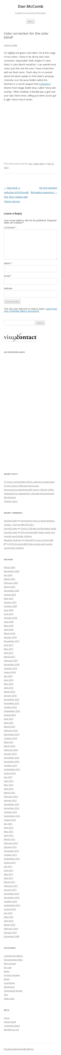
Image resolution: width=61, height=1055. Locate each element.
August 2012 (10, 819)
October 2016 (10, 668)
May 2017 (8, 648)
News (6, 971)
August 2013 (10, 773)
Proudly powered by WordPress (19, 1049)
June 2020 (8, 610)
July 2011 (8, 866)
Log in (7, 1017)
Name (8, 263)
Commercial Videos (13, 955)
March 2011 (9, 882)
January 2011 (10, 889)
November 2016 (11, 664)
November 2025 (11, 571)
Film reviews (10, 963)
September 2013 (12, 769)
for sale (8, 967)
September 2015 (12, 711)
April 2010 (8, 920)
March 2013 (9, 792)
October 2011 (10, 854)
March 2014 (9, 746)
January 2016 (10, 695)
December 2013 (11, 757)
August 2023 (10, 594)
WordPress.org (11, 1029)
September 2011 (12, 858)
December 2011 (11, 850)
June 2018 (8, 621)
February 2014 (11, 749)
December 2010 (11, 893)
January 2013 (10, 800)
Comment (10, 227)
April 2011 (8, 878)
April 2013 (8, 788)
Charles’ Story (11, 501)
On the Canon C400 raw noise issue (21, 485)
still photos (9, 986)
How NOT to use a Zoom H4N (39, 540)
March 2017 (9, 656)
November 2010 (11, 897)
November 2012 (11, 808)
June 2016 (8, 680)
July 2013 (8, 777)
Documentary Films (13, 959)
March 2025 (9, 579)
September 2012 (12, 815)
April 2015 (8, 722)
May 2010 (8, 916)
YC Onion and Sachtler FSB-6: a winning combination (29, 481)
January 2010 (10, 932)
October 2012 (10, 812)
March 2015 (9, 726)
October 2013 (10, 765)
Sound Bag (9, 983)
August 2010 (10, 909)
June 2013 (8, 781)
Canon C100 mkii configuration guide (38, 528)
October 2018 (10, 617)
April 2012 (8, 835)
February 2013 (11, 796)
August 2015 (10, 714)
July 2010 (8, 913)
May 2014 (8, 742)
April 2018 (8, 629)
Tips (30, 163)
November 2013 (11, 761)
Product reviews (12, 975)
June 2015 (8, 718)
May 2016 (8, 683)
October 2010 (10, 901)
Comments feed (12, 1025)
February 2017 (11, 660)
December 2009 (11, 936)
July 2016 (8, 676)
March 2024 (9, 586)
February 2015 (11, 730)
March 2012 (9, 839)
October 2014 (10, 738)
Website (8, 288)
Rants (7, 979)
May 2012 (8, 831)
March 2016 (9, 691)
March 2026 (9, 567)
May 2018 (8, 625)
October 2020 (10, 606)
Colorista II (45, 83)
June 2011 (8, 870)
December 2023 (11, 590)
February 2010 (11, 928)
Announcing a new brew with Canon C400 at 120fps (29, 489)
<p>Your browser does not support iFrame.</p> (20, 410)
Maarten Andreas (12, 540)
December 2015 (11, 699)
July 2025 (8, 575)
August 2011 (10, 862)
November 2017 (11, 641)
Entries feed (10, 1021)
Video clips (39, 163)
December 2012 (11, 804)
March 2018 (9, 633)
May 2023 (8, 598)
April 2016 (8, 687)
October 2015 (10, 707)
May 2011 (8, 874)
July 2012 (8, 823)
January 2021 (10, 602)
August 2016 (10, 672)
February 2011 (11, 885)
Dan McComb (30, 6)
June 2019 (8, 613)
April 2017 (8, 652)
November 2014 (11, 734)
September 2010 (12, 905)
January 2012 (10, 847)
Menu (30, 21)
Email (8, 275)
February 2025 (11, 582)
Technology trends (13, 990)
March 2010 (9, 924)
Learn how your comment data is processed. (30, 310)
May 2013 (8, 784)
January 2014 (10, 753)
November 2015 (11, 703)
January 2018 (10, 637)
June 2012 (8, 827)
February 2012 (11, 843)
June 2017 (8, 645)
